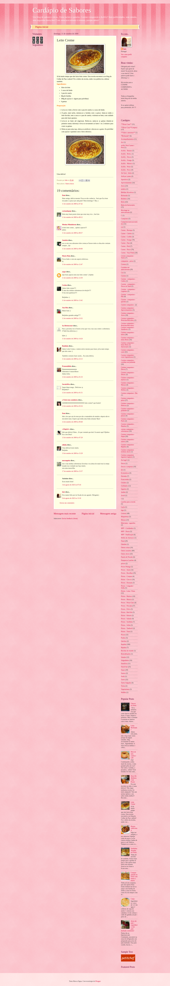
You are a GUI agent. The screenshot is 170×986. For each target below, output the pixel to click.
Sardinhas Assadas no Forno (134, 850)
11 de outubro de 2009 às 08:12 (72, 217)
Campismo (124, 219)
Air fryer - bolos (126, 173)
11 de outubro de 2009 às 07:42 (72, 204)
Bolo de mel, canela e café (133, 755)
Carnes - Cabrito (126, 233)
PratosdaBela (66, 366)
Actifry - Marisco (126, 163)
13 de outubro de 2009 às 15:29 (72, 453)
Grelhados (124, 486)
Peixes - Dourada (126, 583)
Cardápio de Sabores (61, 10)
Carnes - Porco (126, 249)
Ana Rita (65, 308)
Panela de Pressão (127, 557)
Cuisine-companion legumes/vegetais (127, 456)
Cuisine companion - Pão (129, 393)
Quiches (123, 641)
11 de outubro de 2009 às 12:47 (72, 264)
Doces (123, 463)
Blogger (98, 981)
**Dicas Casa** (126, 124)
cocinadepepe (66, 211)
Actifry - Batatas (126, 151)
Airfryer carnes (126, 176)
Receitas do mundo (127, 651)
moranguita (66, 460)
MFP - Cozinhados (127, 528)
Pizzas (123, 635)
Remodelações (125, 654)
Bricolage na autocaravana (125, 211)
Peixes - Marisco (126, 596)
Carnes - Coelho (126, 237)
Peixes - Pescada (126, 606)
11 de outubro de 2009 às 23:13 (72, 359)
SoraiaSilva (66, 384)
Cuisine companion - (128, 305)
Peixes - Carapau (126, 576)
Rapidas (123, 644)
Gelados (123, 483)
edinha (64, 445)
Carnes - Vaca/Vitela (127, 253)
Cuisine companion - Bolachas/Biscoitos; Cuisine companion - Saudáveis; (128, 326)
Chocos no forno (133, 704)
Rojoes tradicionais (134, 828)
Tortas (123, 686)
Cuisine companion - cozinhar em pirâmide (128, 361)
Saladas (123, 657)
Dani (63, 195)
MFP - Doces (125, 531)
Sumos (123, 673)
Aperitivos (124, 179)
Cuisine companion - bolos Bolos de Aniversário (128, 345)
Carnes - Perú (125, 246)
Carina (64, 285)
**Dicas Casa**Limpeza (129, 127)
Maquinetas (125, 517)
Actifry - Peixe (126, 167)
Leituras (123, 513)
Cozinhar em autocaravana (125, 268)
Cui (122, 273)
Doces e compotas (127, 467)
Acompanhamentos (127, 139)
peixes (123, 563)
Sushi (123, 676)
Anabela (65, 240)
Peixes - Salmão (126, 619)
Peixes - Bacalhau (127, 573)
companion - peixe (127, 261)
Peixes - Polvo (125, 609)
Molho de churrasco (127, 538)
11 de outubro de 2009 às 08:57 (72, 233)
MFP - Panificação (127, 535)
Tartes (123, 680)
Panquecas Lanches (127, 560)
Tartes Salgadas (126, 683)
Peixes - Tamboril (127, 628)
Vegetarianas (125, 689)
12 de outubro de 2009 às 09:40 (72, 422)
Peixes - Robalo (126, 615)
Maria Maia (66, 256)
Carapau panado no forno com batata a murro (134, 876)
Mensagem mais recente (65, 513)
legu (122, 510)
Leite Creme (133, 803)
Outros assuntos (126, 551)
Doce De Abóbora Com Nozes (134, 779)
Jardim (123, 492)
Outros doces (69, 184)
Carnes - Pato (125, 243)
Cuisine (123, 276)
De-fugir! (124, 460)
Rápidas (123, 647)
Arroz (123, 186)
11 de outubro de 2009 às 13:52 (72, 318)
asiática (123, 189)
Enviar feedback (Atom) (70, 518)
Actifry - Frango (126, 160)
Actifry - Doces (126, 157)
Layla (123, 507)
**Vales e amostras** (128, 133)
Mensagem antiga (108, 513)
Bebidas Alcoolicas (127, 192)
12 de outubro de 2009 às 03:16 (72, 406)
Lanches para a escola (128, 502)
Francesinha (125, 479)
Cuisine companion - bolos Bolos (128, 339)
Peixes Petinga (126, 567)
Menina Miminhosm (69, 224)
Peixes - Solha (125, 625)
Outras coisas (125, 547)
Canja (133, 899)
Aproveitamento (126, 183)
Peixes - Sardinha (126, 622)
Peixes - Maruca (126, 599)
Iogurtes (123, 489)
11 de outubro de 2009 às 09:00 (72, 249)
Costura (123, 264)
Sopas (123, 670)
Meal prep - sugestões (128, 523)
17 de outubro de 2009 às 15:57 (72, 471)
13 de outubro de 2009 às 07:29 (72, 437)
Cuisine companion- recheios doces (127, 451)
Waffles (123, 692)
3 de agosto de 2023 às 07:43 (71, 485)
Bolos (123, 202)
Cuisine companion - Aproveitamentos (128, 309)
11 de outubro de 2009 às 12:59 (72, 278)
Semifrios (124, 663)
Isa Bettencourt (67, 326)
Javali (123, 495)
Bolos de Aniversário (128, 205)
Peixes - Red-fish (126, 612)
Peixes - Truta (125, 631)
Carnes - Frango (126, 240)
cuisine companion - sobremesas (127, 430)
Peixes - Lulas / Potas (128, 591)
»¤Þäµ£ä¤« (66, 429)
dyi (122, 470)
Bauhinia (65, 346)
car (122, 227)
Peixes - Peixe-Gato (127, 603)
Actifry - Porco (126, 170)
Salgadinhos (125, 660)
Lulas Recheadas (134, 727)
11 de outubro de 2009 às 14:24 (72, 339)
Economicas (125, 473)
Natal (123, 541)
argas (64, 272)
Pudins (123, 638)
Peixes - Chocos (126, 579)
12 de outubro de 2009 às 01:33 (72, 377)
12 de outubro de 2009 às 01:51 (72, 393)
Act (122, 142)
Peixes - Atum (125, 570)
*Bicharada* (125, 136)
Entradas (124, 476)
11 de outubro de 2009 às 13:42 (72, 300)
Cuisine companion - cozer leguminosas (128, 356)
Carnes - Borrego (126, 230)
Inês (63, 492)
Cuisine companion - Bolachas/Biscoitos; (128, 319)
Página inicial (41, 27)
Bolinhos (124, 199)
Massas (123, 520)
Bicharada (124, 195)
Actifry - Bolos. (126, 154)
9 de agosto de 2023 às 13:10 (71, 498)
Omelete (124, 544)
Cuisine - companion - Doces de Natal (128, 285)
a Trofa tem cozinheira (70, 400)
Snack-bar (124, 667)
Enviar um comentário (67, 503)
